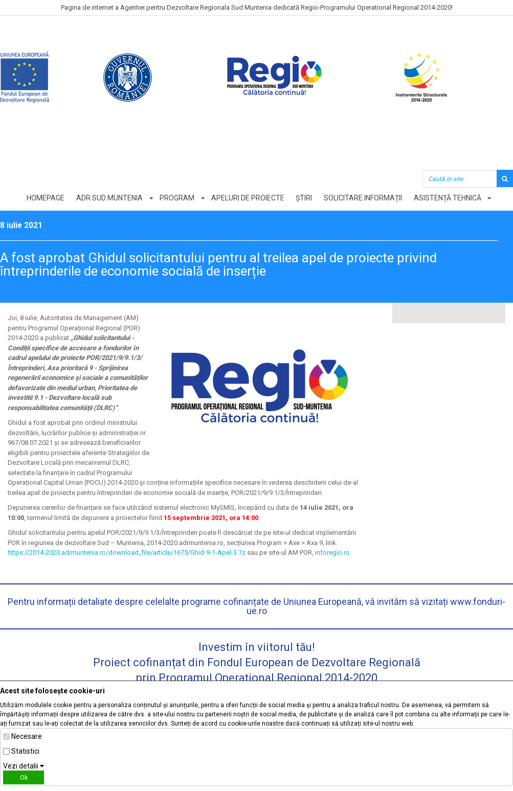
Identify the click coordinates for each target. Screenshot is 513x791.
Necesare (26, 736)
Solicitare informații (363, 198)
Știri (304, 198)
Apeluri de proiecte (247, 198)
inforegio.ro (332, 552)
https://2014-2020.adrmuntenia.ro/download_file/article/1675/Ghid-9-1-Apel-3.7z (127, 552)
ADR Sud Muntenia (109, 198)
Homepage (45, 198)
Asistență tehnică (448, 198)
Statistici (25, 751)
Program (177, 198)
